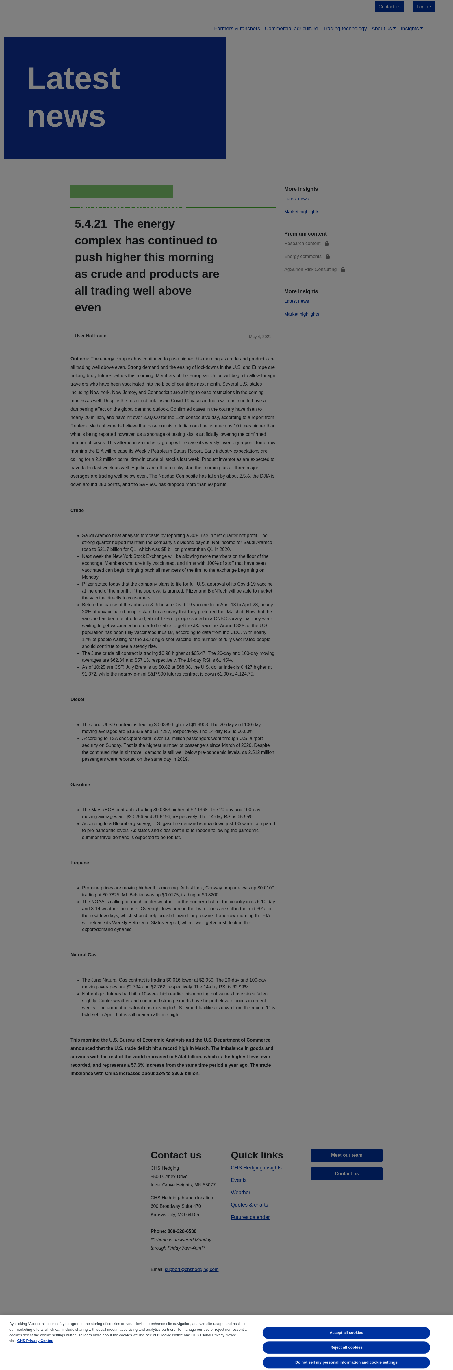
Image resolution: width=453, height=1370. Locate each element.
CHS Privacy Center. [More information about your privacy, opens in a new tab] (35, 1341)
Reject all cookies (347, 1347)
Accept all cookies (346, 1332)
